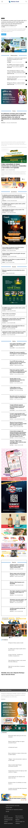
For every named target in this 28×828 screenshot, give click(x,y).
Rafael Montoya (9, 67)
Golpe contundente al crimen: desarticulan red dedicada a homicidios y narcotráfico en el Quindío (13, 166)
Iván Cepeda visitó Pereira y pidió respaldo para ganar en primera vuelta (18, 345)
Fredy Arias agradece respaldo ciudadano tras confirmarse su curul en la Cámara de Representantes (18, 371)
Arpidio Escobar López (10, 73)
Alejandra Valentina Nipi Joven (12, 79)
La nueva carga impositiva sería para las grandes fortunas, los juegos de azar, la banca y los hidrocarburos (18, 415)
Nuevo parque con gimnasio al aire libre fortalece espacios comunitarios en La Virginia (13, 248)
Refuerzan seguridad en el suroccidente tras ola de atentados (13, 270)
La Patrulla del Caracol (12, 747)
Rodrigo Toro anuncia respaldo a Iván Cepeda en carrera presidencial (18, 353)
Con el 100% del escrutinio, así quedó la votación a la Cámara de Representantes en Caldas (17, 362)
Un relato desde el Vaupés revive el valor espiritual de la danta (16, 77)
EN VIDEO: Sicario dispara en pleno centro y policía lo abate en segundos (15, 65)
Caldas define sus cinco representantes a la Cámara (16, 388)
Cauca (3, 273)
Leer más (3, 34)
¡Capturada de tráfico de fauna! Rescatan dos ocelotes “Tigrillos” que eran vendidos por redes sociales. (14, 332)
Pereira (3, 262)
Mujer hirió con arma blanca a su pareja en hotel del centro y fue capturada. (13, 260)
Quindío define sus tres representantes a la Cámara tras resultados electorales (17, 380)
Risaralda (3, 18)
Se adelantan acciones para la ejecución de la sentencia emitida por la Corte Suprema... (17, 59)
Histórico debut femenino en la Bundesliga (17, 582)
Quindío (3, 169)
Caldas (3, 315)
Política (11, 365)
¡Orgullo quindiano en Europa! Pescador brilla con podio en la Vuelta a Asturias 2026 (13, 326)
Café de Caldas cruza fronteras (9, 313)
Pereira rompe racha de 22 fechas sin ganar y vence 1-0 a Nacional (17, 574)
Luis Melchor (3, 26)
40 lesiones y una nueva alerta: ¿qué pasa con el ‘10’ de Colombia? (18, 600)
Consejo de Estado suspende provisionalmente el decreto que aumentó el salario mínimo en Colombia (17, 406)
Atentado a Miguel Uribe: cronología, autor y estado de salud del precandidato (18, 442)
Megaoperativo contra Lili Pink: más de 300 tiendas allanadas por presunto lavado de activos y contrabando (13, 320)
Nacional (4, 206)
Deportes (4, 328)
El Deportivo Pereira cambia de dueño (16, 83)
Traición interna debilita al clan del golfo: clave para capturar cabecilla (13, 254)
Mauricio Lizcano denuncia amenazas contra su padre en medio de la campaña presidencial (18, 424)
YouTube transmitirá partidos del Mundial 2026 (17, 609)
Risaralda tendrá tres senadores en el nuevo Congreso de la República (18, 396)
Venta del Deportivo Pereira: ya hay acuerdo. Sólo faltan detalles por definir (16, 71)
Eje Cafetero (4, 256)
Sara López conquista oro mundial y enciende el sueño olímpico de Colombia (18, 592)
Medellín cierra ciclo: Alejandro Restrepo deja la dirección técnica (12, 673)
